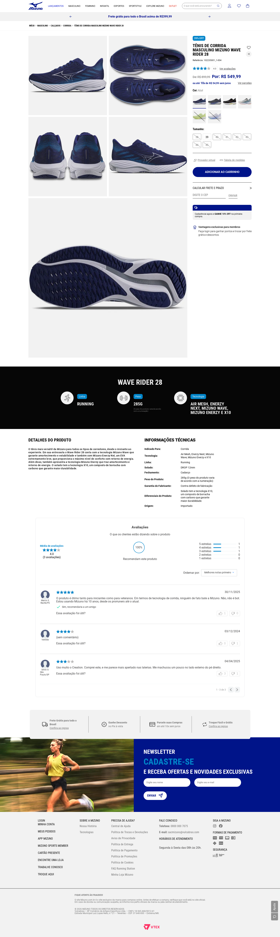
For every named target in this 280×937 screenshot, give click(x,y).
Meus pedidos (46, 831)
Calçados (55, 25)
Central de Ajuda (121, 826)
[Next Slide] (209, 16)
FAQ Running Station (123, 868)
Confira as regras (59, 728)
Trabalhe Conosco (50, 867)
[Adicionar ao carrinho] (222, 172)
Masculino (42, 25)
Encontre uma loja (51, 860)
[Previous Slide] (71, 16)
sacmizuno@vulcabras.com (179, 832)
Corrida (67, 25)
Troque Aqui (46, 874)
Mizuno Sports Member (53, 845)
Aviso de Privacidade (123, 838)
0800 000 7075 (173, 826)
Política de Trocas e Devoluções (129, 832)
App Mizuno (45, 838)
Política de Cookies (122, 862)
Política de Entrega (122, 844)
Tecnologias (86, 832)
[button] (218, 6)
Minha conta (46, 824)
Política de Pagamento (124, 850)
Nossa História (88, 826)
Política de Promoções (124, 856)
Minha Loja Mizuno (122, 874)
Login (41, 820)
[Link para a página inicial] (31, 25)
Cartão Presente (49, 853)
